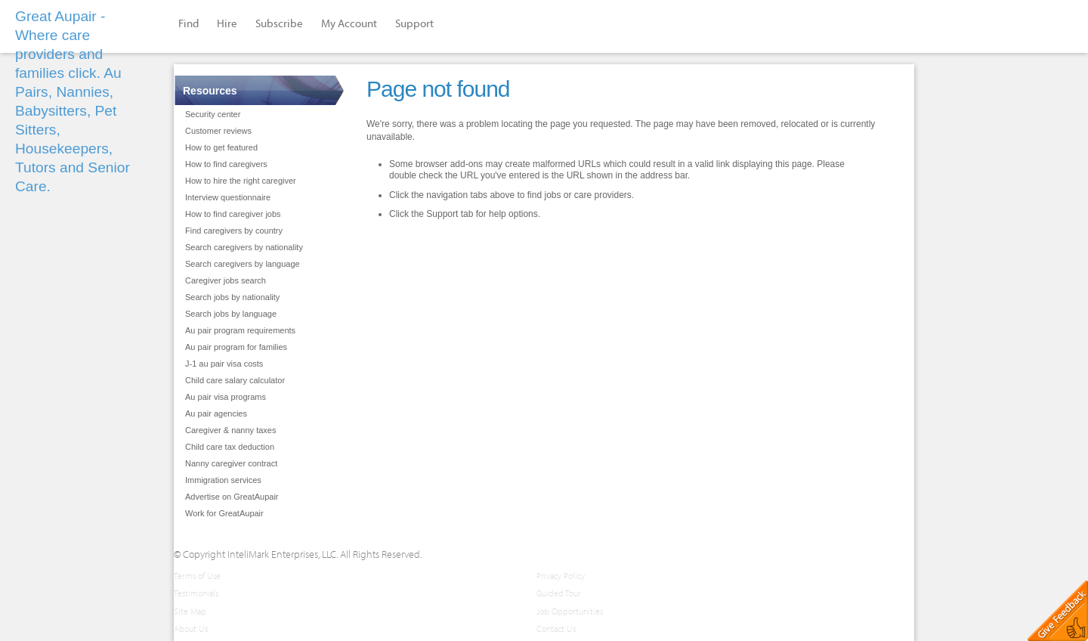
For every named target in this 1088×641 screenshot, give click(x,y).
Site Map (190, 611)
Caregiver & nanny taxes (230, 430)
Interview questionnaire (227, 197)
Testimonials (196, 593)
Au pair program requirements (240, 330)
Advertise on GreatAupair (232, 496)
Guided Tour (558, 593)
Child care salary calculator (235, 380)
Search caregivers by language (242, 263)
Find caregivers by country (234, 230)
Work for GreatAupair (224, 513)
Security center (212, 114)
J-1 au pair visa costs (224, 363)
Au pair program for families (236, 346)
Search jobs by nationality (232, 297)
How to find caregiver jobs (233, 213)
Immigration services (223, 480)
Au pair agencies (216, 413)
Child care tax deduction (229, 446)
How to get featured (221, 147)
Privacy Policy (560, 575)
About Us (191, 628)
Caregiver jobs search (225, 280)
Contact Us (556, 628)
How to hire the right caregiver (240, 180)
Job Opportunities (569, 611)
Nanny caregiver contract (231, 463)
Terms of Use (197, 575)
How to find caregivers (226, 164)
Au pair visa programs (225, 396)
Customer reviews (218, 130)
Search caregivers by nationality (244, 247)
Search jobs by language (231, 313)
